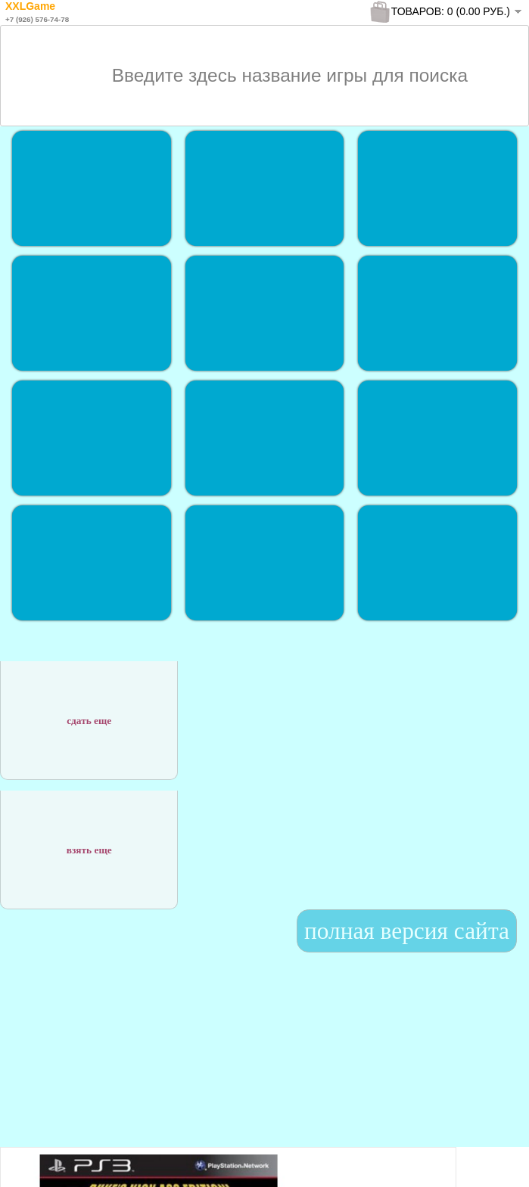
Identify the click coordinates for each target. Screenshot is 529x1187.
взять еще (89, 841)
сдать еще (89, 712)
